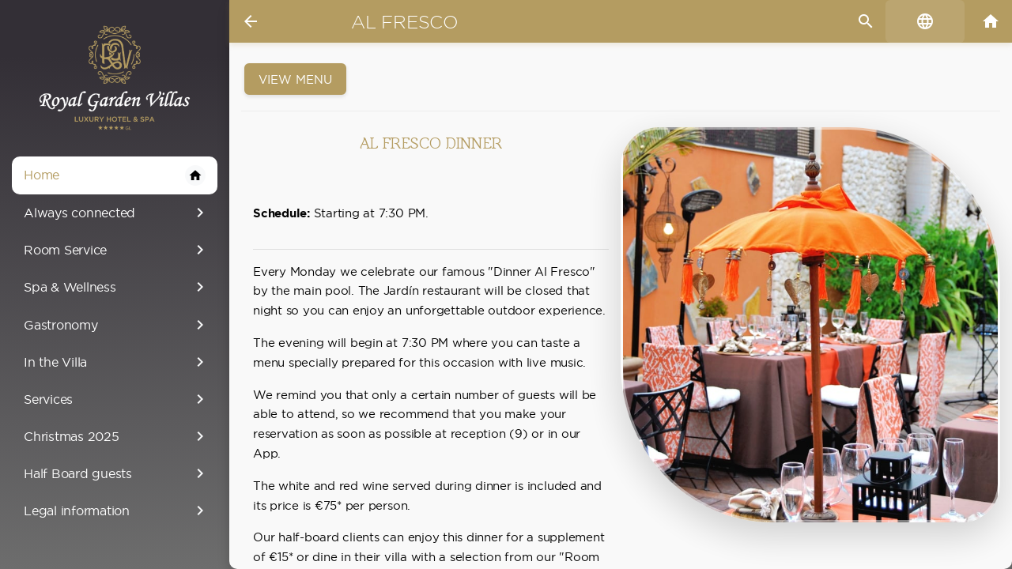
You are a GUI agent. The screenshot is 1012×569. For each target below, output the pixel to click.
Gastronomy (117, 324)
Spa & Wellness (117, 286)
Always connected (117, 212)
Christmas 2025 (117, 436)
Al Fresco (405, 22)
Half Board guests (117, 473)
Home (115, 175)
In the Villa (117, 361)
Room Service (117, 249)
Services (117, 399)
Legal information (117, 510)
